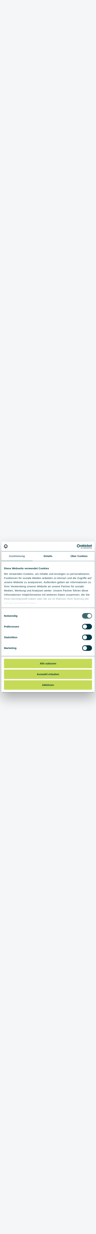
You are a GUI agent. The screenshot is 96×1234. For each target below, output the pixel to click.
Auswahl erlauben (48, 674)
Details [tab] (48, 556)
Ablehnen (48, 684)
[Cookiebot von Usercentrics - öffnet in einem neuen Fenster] (77, 546)
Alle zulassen (48, 663)
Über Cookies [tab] (79, 556)
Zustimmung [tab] (17, 556)
